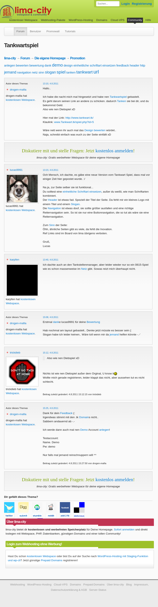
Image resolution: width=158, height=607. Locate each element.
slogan (50, 72)
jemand (10, 72)
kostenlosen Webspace (20, 99)
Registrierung (142, 3)
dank (48, 65)
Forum (20, 31)
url (96, 72)
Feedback (66, 413)
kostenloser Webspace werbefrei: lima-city (41, 11)
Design (88, 130)
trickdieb (15, 352)
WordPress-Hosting (81, 20)
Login (125, 3)
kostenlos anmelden (114, 150)
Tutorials (70, 31)
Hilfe (148, 20)
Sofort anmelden (124, 529)
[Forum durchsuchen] (108, 3)
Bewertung (93, 322)
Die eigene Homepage (50, 58)
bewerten (22, 65)
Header (52, 199)
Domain (84, 417)
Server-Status (97, 589)
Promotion (77, 58)
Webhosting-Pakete (53, 20)
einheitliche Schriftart (76, 191)
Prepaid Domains (51, 560)
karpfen (14, 259)
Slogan (75, 204)
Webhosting (17, 584)
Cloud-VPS (117, 20)
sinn (41, 72)
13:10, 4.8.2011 (50, 83)
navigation (24, 72)
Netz (84, 268)
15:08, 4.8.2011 (50, 317)
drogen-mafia (18, 89)
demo (57, 65)
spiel (61, 72)
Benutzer (35, 31)
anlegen (9, 65)
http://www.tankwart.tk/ (79, 117)
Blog (129, 584)
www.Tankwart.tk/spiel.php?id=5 (74, 122)
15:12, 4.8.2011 (50, 352)
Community (135, 20)
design (68, 65)
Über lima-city (115, 584)
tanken (71, 72)
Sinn (52, 225)
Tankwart (115, 96)
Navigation (54, 208)
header (134, 65)
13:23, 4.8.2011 (50, 170)
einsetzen (109, 65)
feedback (122, 65)
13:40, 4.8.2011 (50, 259)
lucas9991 (16, 169)
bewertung (36, 65)
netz (35, 72)
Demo (84, 429)
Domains (101, 20)
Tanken (121, 101)
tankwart (84, 72)
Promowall (52, 31)
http (142, 65)
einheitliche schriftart (87, 65)
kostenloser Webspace (23, 20)
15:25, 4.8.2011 (50, 408)
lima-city (10, 58)
